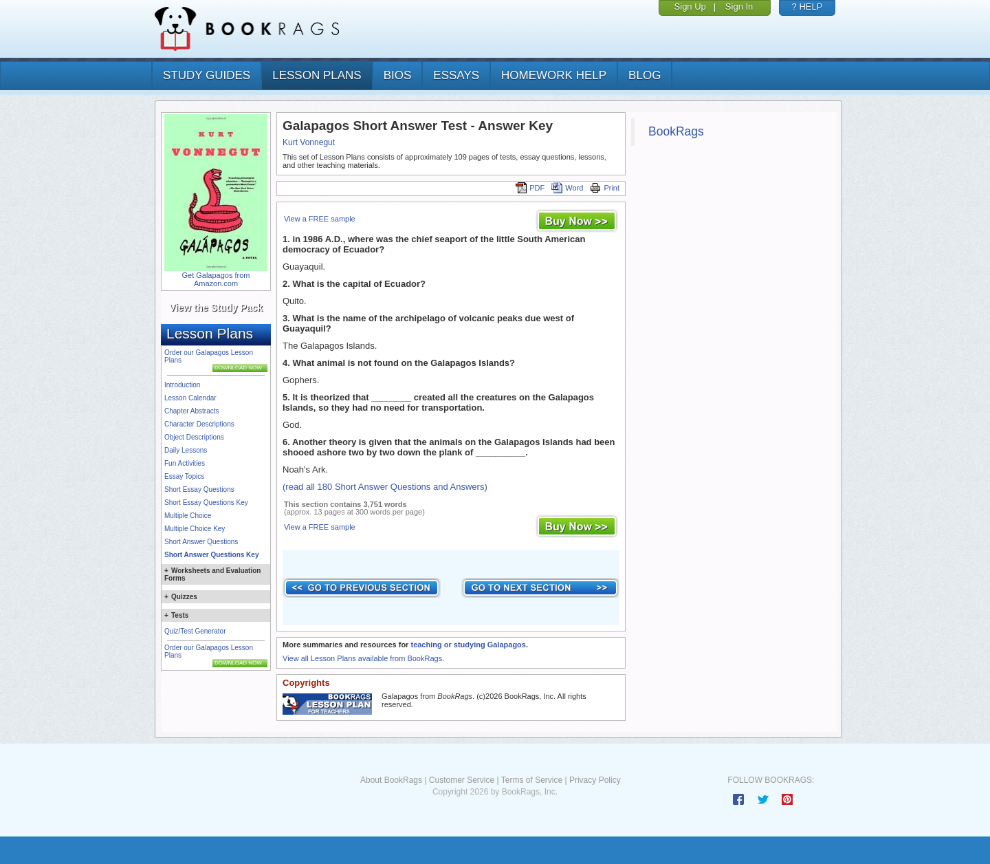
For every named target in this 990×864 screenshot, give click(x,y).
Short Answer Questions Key (211, 555)
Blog (644, 75)
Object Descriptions (194, 437)
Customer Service (461, 780)
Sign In (739, 6)
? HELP (807, 6)
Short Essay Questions (199, 489)
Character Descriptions (199, 424)
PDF (530, 188)
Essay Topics (184, 476)
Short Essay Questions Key (206, 502)
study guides (206, 75)
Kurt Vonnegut (309, 142)
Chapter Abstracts (191, 411)
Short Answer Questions (201, 542)
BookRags (676, 131)
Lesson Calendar (190, 398)
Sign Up (690, 6)
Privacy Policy (595, 780)
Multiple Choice (187, 515)
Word (567, 188)
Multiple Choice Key (194, 528)
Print (604, 188)
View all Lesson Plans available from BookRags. (363, 658)
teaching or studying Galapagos (467, 644)
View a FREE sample (319, 219)
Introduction (182, 385)
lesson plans (316, 75)
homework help (553, 75)
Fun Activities (184, 463)
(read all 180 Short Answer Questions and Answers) (385, 487)
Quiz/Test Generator (195, 631)
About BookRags (391, 780)
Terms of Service (531, 780)
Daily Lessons (185, 450)
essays (456, 75)
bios (398, 75)
